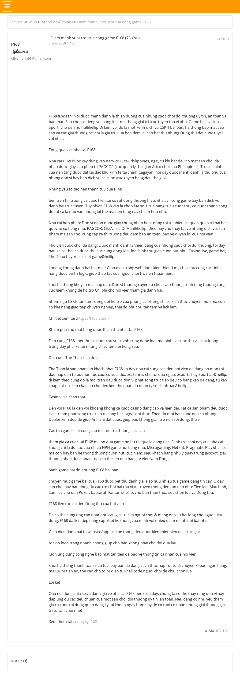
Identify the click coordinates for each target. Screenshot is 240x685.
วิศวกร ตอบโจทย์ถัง (57, 22)
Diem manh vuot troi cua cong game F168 (114, 22)
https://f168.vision (93, 318)
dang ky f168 (86, 621)
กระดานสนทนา (24, 22)
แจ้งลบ (223, 38)
